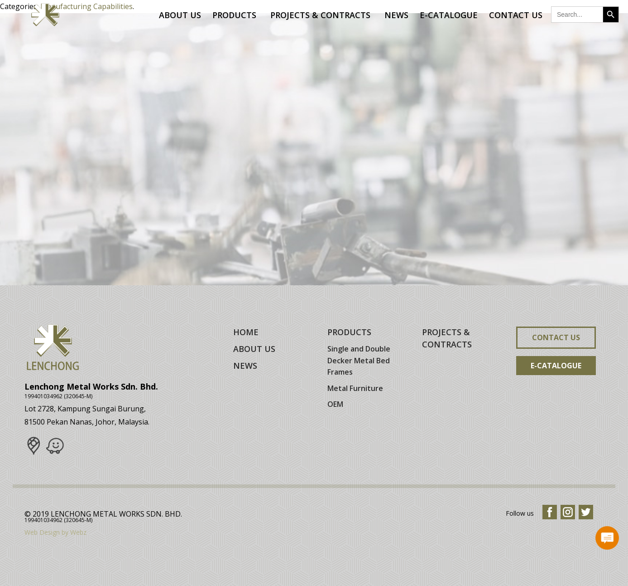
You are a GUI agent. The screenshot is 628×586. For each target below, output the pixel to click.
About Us (180, 15)
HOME (246, 332)
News (396, 15)
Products (235, 15)
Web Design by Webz (55, 532)
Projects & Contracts (321, 15)
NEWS (245, 365)
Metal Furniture (355, 388)
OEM (335, 404)
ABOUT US (254, 348)
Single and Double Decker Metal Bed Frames (358, 360)
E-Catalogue (449, 15)
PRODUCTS (349, 332)
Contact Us (515, 15)
